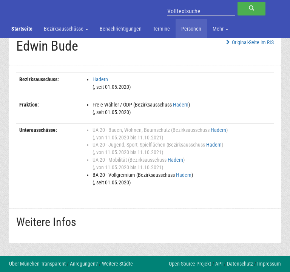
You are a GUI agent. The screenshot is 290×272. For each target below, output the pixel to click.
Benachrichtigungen (121, 29)
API (219, 264)
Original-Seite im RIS (249, 42)
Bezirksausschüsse (66, 29)
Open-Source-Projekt (190, 264)
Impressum (269, 264)
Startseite (21, 29)
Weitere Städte (117, 264)
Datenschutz (240, 264)
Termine (161, 29)
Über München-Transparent (37, 264)
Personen (191, 29)
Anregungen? (84, 264)
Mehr (220, 29)
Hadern (100, 79)
